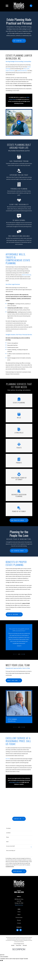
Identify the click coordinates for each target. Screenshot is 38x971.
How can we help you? (10, 850)
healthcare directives (22, 70)
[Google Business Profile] (17, 930)
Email (7, 841)
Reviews (19, 920)
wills (25, 68)
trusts (27, 68)
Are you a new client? (10, 846)
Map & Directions (19, 905)
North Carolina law (26, 274)
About (19, 914)
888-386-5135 (19, 892)
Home (19, 911)
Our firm (8, 758)
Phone (7, 837)
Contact (19, 923)
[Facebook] (20, 930)
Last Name (8, 832)
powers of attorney (10, 70)
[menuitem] (12, 945)
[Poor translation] (2, 961)
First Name (8, 828)
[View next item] (23, 654)
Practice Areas (19, 917)
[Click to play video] (19, 122)
